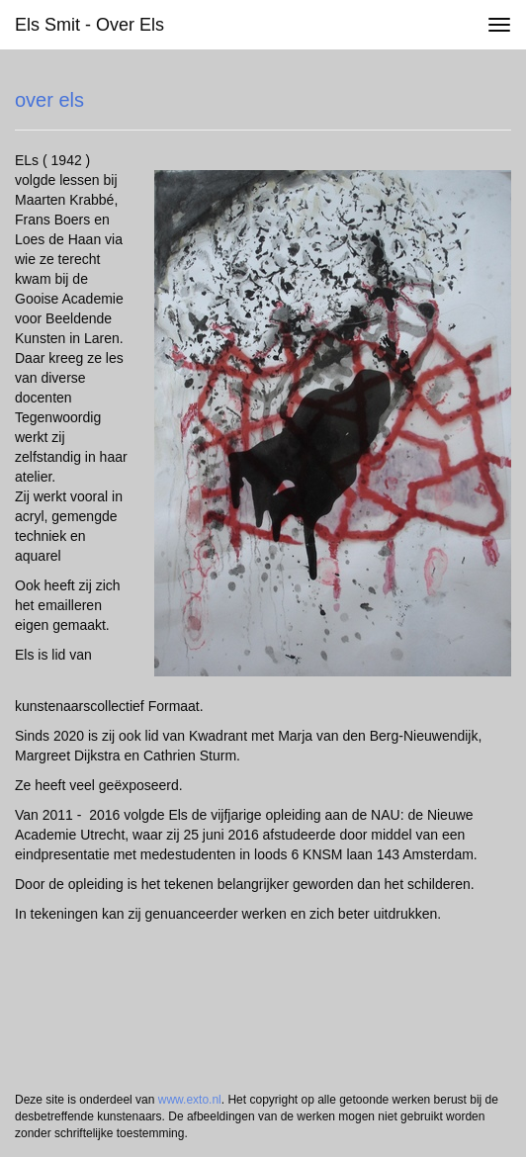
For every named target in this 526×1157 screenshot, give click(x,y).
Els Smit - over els (89, 25)
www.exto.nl (189, 1100)
